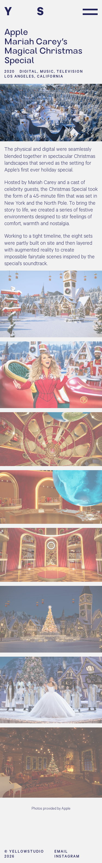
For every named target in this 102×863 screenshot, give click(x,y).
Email (61, 851)
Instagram (67, 856)
